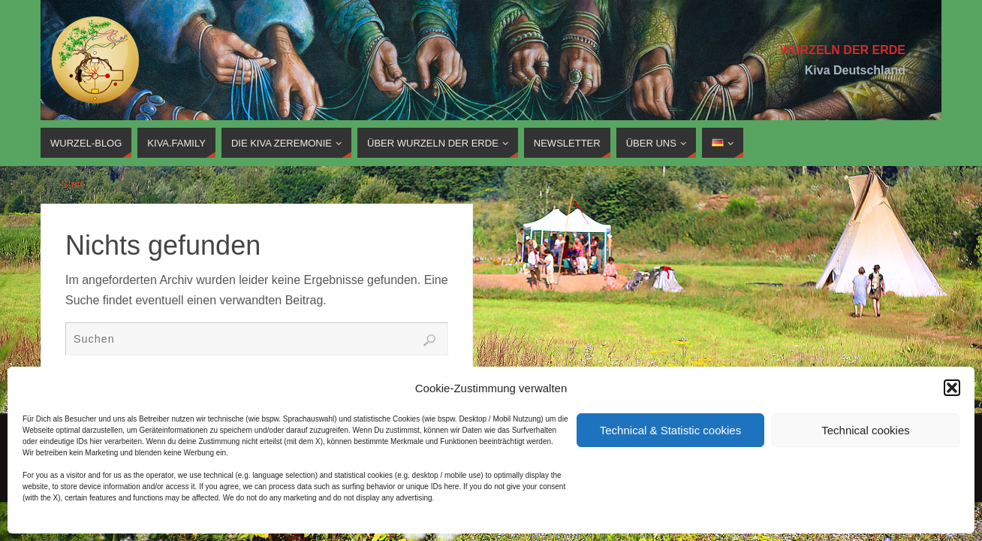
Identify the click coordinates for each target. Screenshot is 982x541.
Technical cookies (865, 430)
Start (72, 184)
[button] (951, 387)
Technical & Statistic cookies (670, 430)
